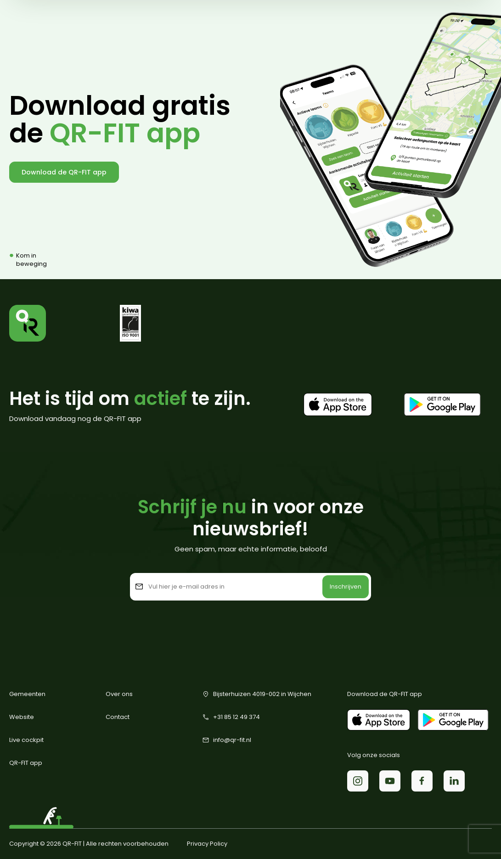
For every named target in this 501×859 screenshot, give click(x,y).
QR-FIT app (25, 762)
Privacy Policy (207, 844)
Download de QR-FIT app (64, 172)
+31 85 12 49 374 (231, 717)
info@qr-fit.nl (226, 740)
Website (21, 717)
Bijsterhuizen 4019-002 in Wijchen (256, 694)
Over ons (119, 694)
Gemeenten (27, 694)
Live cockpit (26, 739)
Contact (117, 717)
